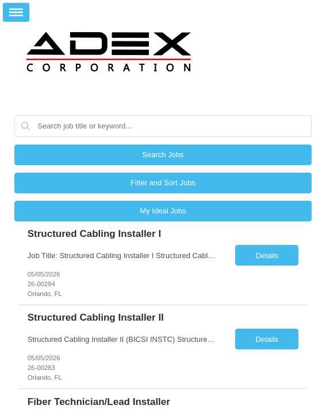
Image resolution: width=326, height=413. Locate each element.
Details (266, 255)
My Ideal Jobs (163, 210)
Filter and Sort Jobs (163, 182)
